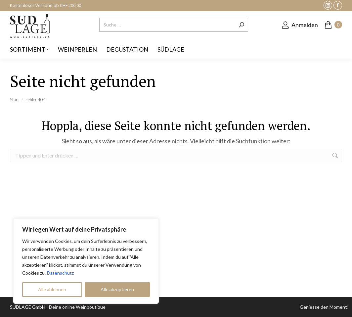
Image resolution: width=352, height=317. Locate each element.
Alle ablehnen (52, 289)
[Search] (173, 25)
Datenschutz (60, 273)
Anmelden (300, 24)
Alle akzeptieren (117, 289)
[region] (86, 261)
